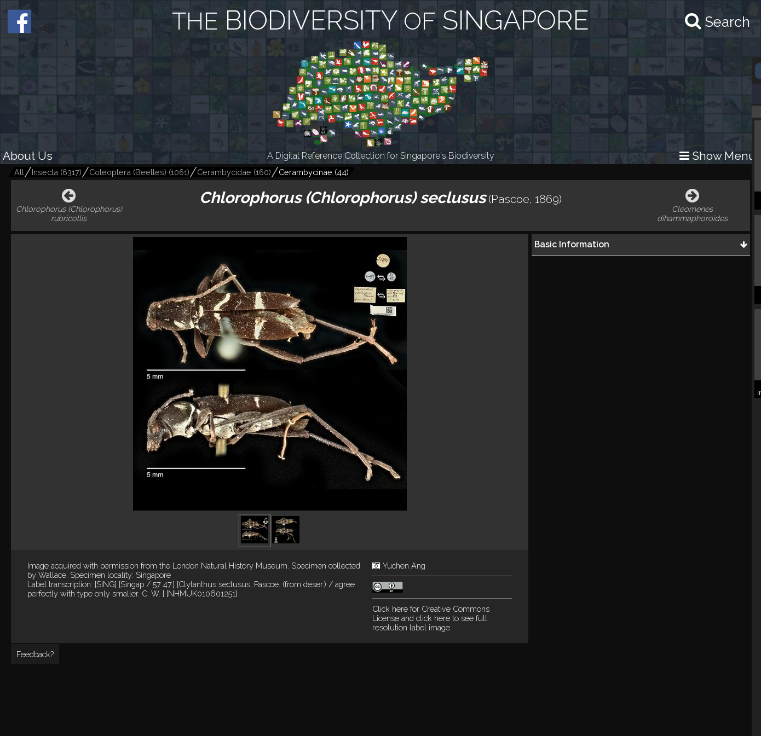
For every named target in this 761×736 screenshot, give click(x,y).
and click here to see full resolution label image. (430, 618)
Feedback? (35, 654)
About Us (28, 156)
